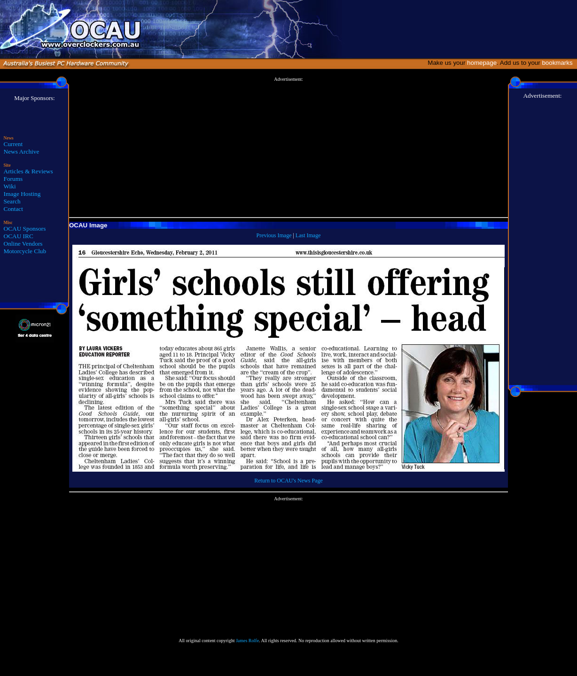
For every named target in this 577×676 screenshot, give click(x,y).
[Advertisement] (288, 147)
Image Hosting (22, 193)
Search (12, 201)
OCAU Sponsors (25, 228)
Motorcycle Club (25, 251)
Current (13, 144)
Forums (13, 178)
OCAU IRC (18, 236)
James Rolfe (247, 640)
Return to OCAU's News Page (288, 480)
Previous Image (273, 235)
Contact (13, 208)
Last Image (308, 235)
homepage (482, 62)
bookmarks (559, 62)
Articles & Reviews (28, 171)
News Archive (21, 151)
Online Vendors (23, 243)
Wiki (10, 186)
